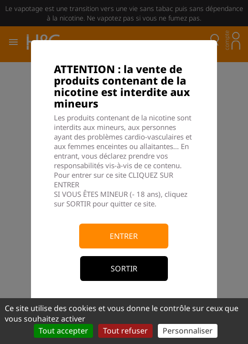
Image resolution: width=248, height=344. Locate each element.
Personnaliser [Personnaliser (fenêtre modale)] (188, 330)
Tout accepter (63, 330)
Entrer (124, 236)
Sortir (124, 268)
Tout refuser (125, 330)
